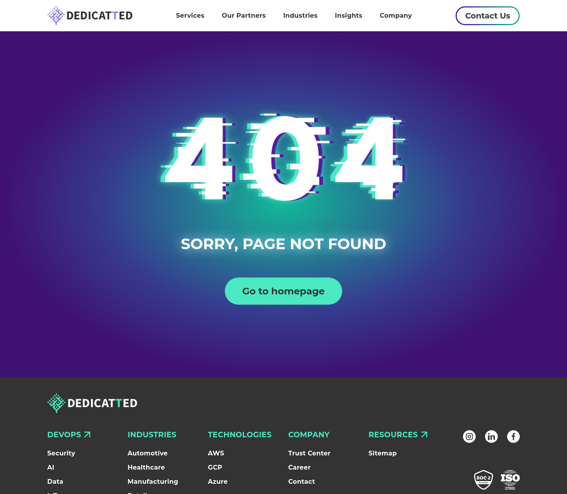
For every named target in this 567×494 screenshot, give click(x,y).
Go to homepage (283, 291)
